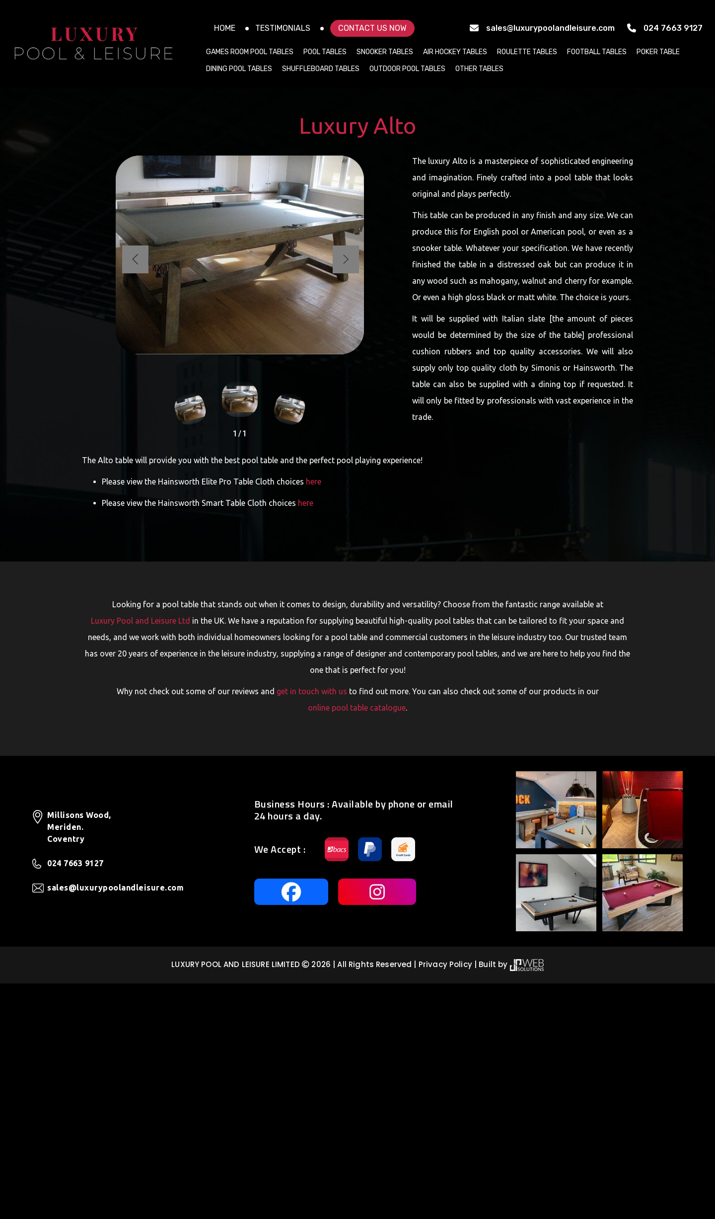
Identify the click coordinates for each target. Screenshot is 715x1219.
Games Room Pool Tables (249, 52)
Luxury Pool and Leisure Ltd (140, 856)
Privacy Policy (445, 1200)
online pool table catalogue (357, 943)
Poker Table (658, 52)
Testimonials (282, 28)
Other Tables (479, 69)
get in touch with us (312, 926)
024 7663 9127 (673, 28)
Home (224, 28)
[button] (345, 495)
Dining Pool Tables (239, 69)
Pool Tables (325, 52)
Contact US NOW (372, 28)
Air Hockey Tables (455, 52)
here (313, 717)
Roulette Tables (527, 52)
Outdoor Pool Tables (407, 69)
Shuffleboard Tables (320, 69)
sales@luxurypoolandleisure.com (550, 28)
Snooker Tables (385, 52)
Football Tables (597, 52)
